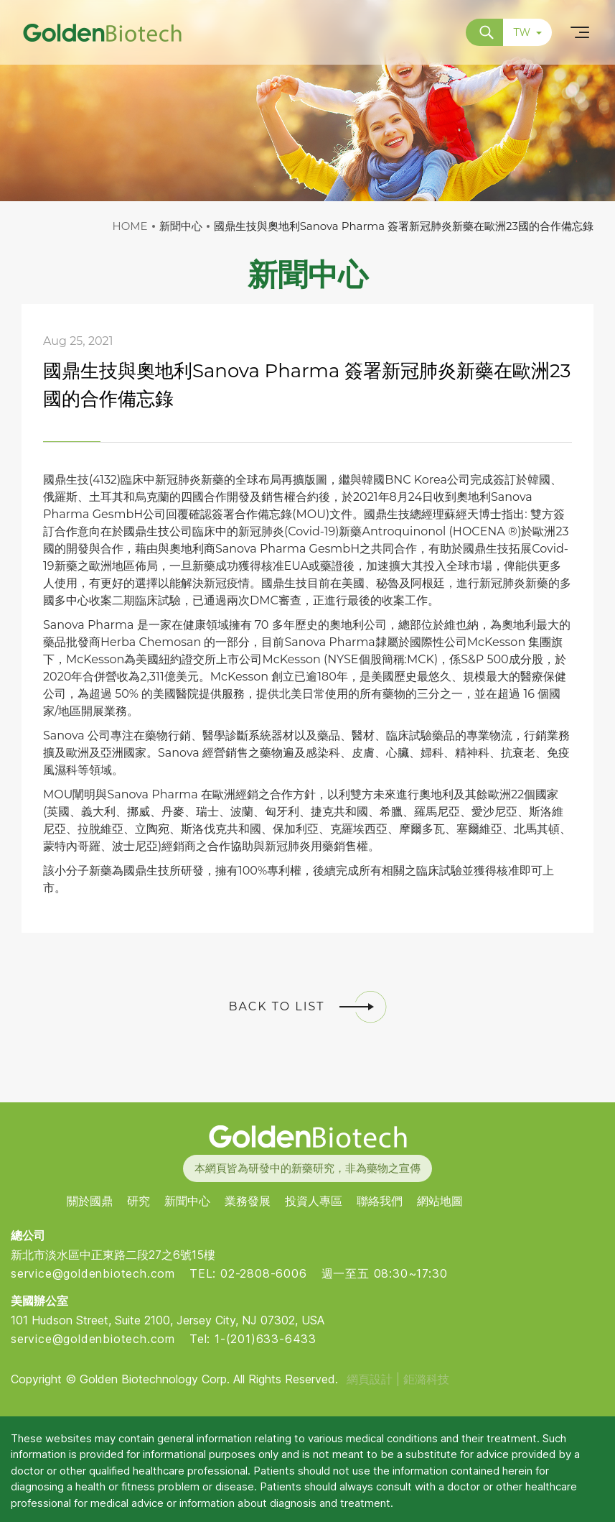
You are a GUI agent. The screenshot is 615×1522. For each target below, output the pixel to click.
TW (527, 32)
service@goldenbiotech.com (93, 1273)
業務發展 (248, 1201)
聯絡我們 (380, 1201)
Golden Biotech (307, 1136)
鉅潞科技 (426, 1379)
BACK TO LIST (308, 1006)
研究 (138, 1201)
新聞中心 (187, 1201)
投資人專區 (313, 1201)
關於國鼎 (90, 1201)
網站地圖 (440, 1201)
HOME (130, 226)
